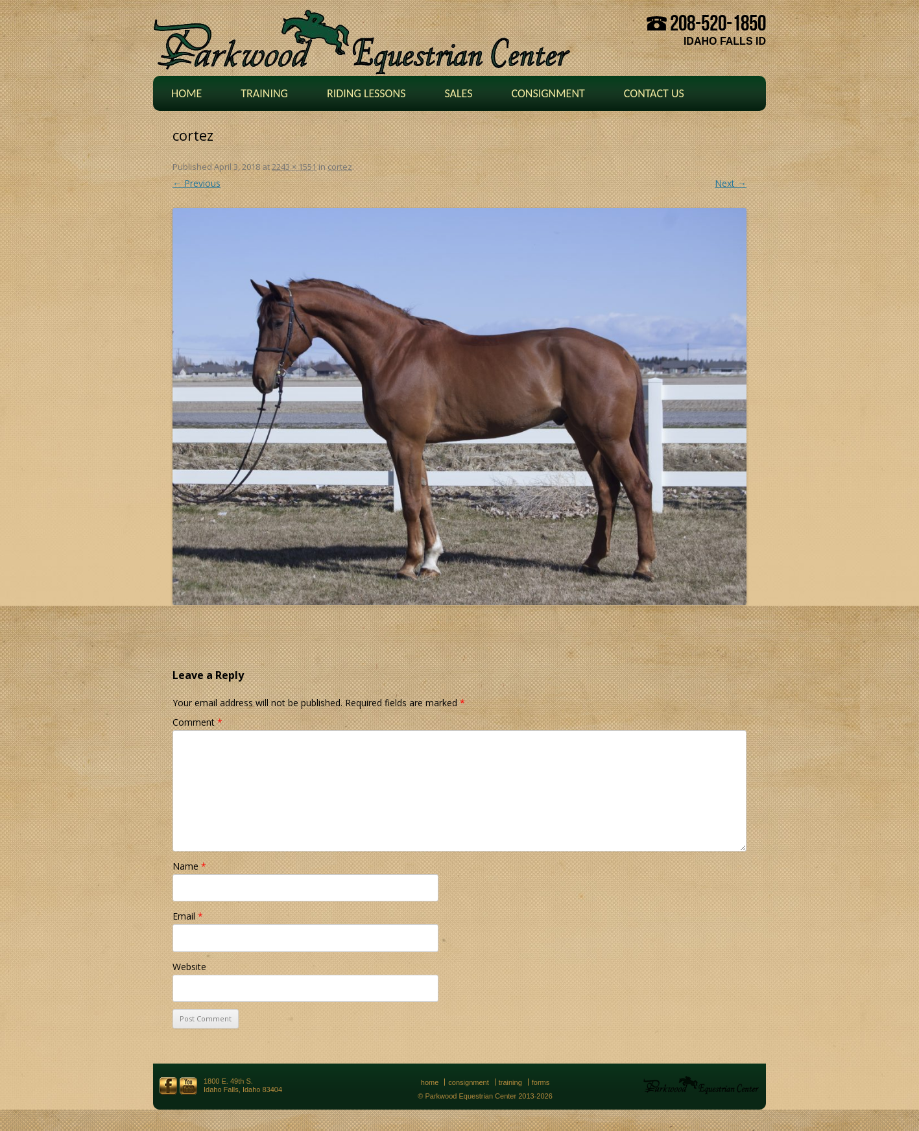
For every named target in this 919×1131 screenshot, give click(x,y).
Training (264, 93)
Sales (458, 93)
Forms (541, 1082)
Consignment (547, 93)
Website (189, 966)
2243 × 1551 (294, 167)
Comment (197, 722)
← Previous (197, 183)
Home (186, 93)
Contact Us (654, 93)
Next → (730, 183)
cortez (340, 167)
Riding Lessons (366, 93)
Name (189, 866)
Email (188, 916)
